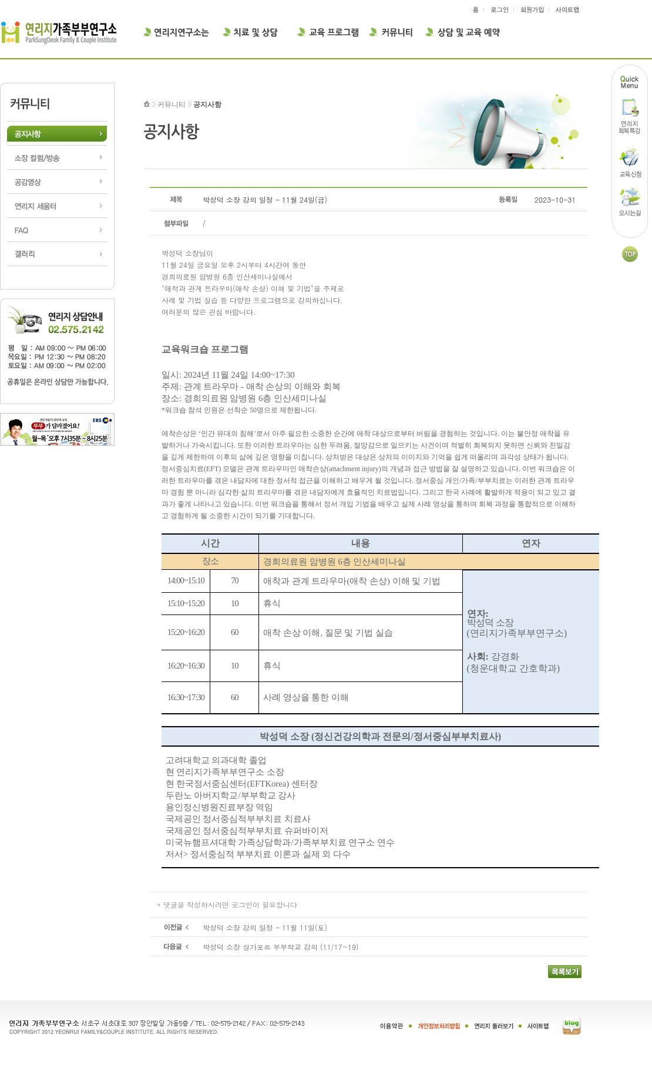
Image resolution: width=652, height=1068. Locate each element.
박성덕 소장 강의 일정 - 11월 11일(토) (265, 927)
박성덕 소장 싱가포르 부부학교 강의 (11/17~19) (281, 947)
